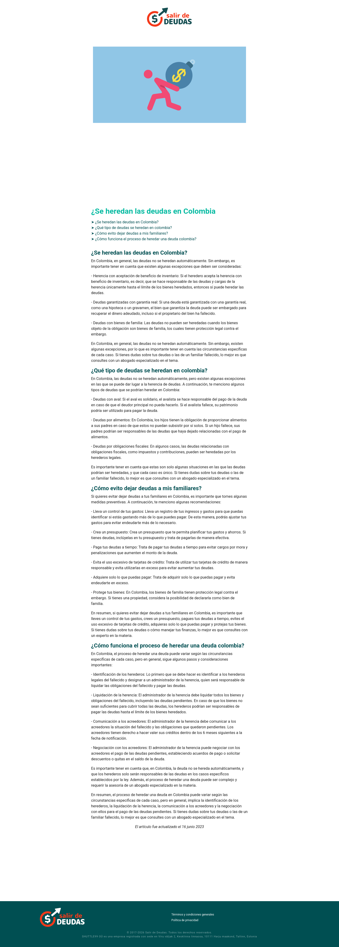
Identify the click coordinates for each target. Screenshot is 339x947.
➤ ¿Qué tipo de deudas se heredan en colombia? (131, 227)
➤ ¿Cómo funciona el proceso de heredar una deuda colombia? (143, 239)
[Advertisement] (169, 170)
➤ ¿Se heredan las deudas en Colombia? (124, 222)
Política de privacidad (184, 920)
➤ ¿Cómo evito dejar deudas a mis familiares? (129, 233)
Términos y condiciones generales (192, 914)
